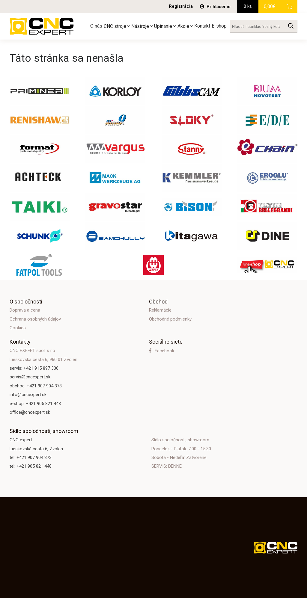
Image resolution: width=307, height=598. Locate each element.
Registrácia (181, 6)
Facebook (161, 351)
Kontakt (202, 26)
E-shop (219, 26)
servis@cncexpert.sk (30, 377)
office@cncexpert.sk (30, 412)
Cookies (18, 327)
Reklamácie (160, 310)
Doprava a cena (25, 310)
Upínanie (165, 26)
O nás (96, 26)
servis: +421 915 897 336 (34, 368)
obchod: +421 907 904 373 (36, 386)
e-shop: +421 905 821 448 (35, 403)
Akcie (185, 26)
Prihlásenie (215, 6)
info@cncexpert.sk (28, 394)
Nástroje (142, 26)
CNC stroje (117, 26)
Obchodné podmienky (170, 319)
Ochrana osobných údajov (35, 319)
